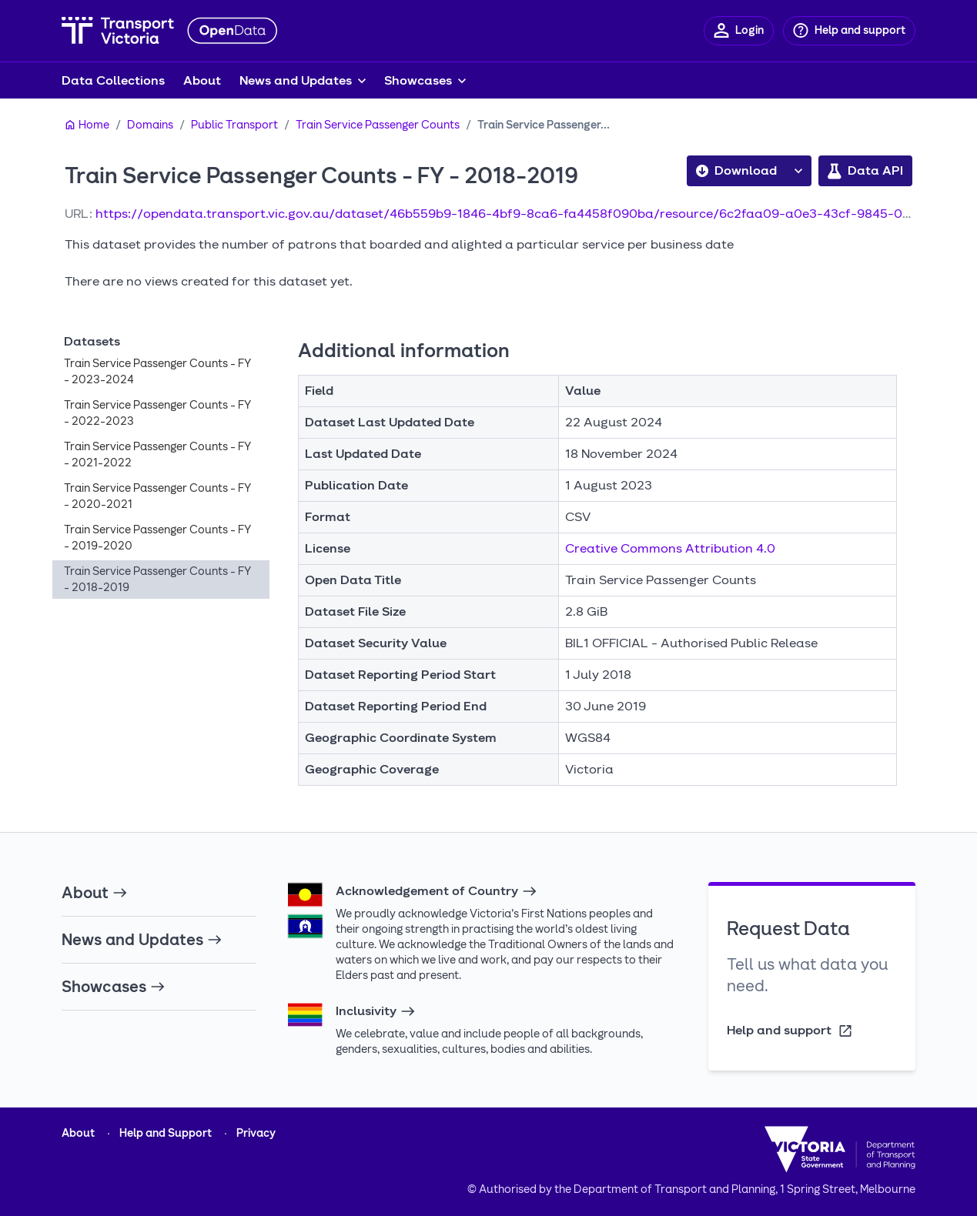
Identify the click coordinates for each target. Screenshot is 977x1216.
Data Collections (113, 80)
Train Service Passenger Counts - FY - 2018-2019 (157, 579)
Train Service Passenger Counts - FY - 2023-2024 (157, 372)
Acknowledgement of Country (436, 891)
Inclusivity (376, 1011)
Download (736, 171)
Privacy (256, 1133)
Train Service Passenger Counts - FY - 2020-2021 (157, 496)
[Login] (739, 30)
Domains (150, 125)
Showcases (114, 986)
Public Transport (234, 125)
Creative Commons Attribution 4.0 (670, 548)
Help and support (790, 1031)
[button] (798, 170)
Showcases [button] (418, 80)
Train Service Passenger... (543, 125)
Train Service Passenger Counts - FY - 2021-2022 (157, 455)
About (202, 80)
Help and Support (165, 1133)
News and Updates (142, 939)
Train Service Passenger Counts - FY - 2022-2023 (157, 413)
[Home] (87, 125)
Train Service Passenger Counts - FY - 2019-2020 (157, 538)
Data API (865, 170)
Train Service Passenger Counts (378, 125)
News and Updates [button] (295, 80)
